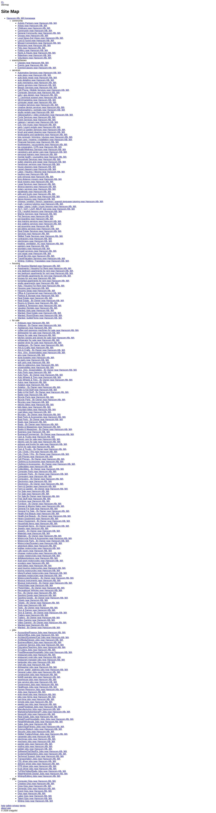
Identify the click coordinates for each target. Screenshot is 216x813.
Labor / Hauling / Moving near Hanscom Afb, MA (41, 172)
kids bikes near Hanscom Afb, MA (34, 407)
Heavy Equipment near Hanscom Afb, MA (38, 518)
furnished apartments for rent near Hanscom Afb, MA (43, 281)
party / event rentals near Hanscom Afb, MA (39, 127)
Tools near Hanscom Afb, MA (32, 605)
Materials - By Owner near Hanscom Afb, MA (39, 536)
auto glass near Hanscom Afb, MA (34, 75)
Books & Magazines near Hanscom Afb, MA (39, 427)
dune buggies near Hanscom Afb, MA (36, 357)
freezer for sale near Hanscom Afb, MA (37, 335)
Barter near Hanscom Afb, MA (32, 395)
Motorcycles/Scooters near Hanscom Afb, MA (40, 543)
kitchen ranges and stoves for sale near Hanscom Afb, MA (46, 338)
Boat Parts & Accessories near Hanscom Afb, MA (42, 417)
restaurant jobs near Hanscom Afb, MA (37, 655)
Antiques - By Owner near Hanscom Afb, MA (39, 325)
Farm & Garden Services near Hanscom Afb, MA (41, 130)
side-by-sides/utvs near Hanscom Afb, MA (38, 365)
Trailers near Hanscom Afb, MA (33, 615)
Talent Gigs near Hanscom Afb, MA (35, 798)
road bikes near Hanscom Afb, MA (34, 412)
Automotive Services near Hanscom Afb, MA (39, 73)
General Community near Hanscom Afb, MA (39, 33)
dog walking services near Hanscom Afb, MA (39, 224)
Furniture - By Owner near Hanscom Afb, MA (39, 504)
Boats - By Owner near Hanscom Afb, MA (38, 424)
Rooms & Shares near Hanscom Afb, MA (38, 303)
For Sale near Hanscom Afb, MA (33, 491)
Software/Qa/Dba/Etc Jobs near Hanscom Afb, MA (42, 751)
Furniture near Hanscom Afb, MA (34, 501)
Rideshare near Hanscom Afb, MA (34, 55)
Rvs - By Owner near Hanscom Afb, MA (37, 593)
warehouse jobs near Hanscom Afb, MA (37, 679)
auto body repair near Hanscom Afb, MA (37, 78)
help (3, 805)
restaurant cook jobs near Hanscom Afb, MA (39, 657)
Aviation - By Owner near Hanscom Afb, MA (39, 387)
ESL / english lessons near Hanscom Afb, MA (40, 211)
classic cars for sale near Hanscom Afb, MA (39, 439)
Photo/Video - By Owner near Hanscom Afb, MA (41, 588)
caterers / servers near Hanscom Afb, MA (38, 122)
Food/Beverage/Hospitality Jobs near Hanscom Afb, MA (45, 652)
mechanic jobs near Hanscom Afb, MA (36, 741)
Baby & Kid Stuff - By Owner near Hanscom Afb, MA (43, 392)
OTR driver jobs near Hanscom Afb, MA (37, 766)
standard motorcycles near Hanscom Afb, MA (40, 575)
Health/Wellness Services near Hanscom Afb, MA (42, 149)
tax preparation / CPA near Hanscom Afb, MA (40, 147)
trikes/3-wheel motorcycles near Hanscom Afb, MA (42, 573)
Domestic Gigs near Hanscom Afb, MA (36, 788)
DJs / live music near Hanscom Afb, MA (37, 125)
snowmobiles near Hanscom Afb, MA (36, 367)
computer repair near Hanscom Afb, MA (37, 102)
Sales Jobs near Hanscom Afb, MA (35, 724)
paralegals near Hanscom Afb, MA (34, 191)
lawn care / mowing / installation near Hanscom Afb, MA (45, 139)
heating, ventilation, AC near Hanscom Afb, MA (41, 243)
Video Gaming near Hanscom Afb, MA (36, 620)
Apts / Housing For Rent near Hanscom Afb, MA (41, 286)
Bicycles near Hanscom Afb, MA (33, 402)
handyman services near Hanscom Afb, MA (39, 164)
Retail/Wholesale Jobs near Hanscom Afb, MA (40, 722)
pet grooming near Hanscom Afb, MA (36, 226)
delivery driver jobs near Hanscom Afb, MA (38, 764)
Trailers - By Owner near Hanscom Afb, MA (39, 617)
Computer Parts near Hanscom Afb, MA (37, 471)
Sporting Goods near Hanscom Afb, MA (37, 595)
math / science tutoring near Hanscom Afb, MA (40, 204)
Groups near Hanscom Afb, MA (33, 35)
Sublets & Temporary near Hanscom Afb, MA (39, 305)
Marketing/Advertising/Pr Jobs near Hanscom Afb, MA (44, 712)
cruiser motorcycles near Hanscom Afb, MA (39, 556)
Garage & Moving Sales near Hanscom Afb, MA (41, 506)
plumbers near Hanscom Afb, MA (34, 248)
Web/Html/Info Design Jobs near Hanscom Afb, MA (43, 774)
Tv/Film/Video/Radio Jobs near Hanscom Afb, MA (42, 771)
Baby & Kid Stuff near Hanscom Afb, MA (37, 390)
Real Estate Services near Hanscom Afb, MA (39, 231)
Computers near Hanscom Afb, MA (35, 476)
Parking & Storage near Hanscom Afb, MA (38, 295)
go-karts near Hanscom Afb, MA (33, 360)
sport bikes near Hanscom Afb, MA (35, 565)
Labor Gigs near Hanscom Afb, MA (35, 796)
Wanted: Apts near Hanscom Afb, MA (36, 310)
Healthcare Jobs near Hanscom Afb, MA (37, 687)
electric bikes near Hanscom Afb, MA (36, 404)
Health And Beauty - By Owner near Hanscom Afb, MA (44, 516)
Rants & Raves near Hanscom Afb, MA (37, 53)
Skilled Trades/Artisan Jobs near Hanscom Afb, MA (43, 734)
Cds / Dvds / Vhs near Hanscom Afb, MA (37, 452)
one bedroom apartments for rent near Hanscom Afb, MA (45, 271)
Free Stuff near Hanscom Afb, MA (34, 499)
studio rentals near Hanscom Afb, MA (36, 112)
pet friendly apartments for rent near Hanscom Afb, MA (44, 276)
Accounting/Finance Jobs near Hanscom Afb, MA (42, 632)
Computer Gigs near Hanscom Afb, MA (37, 781)
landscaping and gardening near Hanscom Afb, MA (42, 134)
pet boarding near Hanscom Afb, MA (35, 219)
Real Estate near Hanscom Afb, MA (35, 298)
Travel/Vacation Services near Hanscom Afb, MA (41, 258)
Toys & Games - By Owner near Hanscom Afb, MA (42, 613)
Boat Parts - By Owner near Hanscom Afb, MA (40, 419)
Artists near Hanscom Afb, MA (32, 25)
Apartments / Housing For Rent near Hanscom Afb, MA (44, 268)
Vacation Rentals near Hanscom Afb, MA (37, 308)
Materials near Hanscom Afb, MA (34, 533)
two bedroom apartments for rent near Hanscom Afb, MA (45, 273)
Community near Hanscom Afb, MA (35, 30)
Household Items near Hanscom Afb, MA (37, 523)
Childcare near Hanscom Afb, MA (34, 28)
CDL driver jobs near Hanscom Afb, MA (37, 761)
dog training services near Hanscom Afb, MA (39, 221)
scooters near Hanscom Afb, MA (33, 563)
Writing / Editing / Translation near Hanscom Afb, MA (43, 261)
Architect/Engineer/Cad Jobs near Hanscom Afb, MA (43, 637)
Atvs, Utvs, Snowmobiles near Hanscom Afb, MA (41, 352)
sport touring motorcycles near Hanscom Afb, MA (42, 568)
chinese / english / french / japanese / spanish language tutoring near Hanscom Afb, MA (60, 201)
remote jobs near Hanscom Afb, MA (35, 702)
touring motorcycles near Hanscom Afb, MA (39, 570)
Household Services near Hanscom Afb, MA (39, 159)
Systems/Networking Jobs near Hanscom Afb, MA (42, 754)
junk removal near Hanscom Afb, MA (35, 177)
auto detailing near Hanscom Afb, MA (36, 80)
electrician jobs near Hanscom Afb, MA (37, 739)
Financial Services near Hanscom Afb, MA (38, 142)
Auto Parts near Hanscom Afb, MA (34, 372)
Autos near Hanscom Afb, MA (32, 382)
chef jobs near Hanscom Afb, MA (34, 665)
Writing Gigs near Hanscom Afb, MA (35, 801)
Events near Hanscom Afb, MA (33, 65)
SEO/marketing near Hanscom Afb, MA (37, 100)
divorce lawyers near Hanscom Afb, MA (37, 186)
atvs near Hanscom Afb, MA (31, 355)
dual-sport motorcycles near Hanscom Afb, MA (40, 561)
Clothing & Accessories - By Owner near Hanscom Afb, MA (46, 464)
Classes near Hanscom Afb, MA (33, 63)
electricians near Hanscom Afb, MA (35, 241)
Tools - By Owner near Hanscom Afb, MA (38, 608)
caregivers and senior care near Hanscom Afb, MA (42, 152)
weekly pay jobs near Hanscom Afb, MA (37, 704)
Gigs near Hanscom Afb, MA (31, 793)
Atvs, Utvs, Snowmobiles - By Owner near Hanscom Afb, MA (47, 370)
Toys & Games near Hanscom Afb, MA (36, 610)
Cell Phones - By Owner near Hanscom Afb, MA (41, 459)
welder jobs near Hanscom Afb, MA (35, 749)
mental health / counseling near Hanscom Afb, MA (42, 157)
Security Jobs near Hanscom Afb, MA (36, 731)
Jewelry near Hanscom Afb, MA (33, 528)
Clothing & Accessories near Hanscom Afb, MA (41, 461)
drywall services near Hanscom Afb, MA (37, 251)
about (4, 808)
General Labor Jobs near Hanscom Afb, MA (39, 672)
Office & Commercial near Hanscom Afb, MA (39, 293)
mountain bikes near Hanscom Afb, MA (37, 409)
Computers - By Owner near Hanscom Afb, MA (40, 479)
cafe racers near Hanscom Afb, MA (35, 551)
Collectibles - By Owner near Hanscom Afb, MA (41, 469)
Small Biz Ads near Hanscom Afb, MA (36, 256)
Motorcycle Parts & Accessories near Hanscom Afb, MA (45, 538)
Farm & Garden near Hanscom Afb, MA (37, 486)
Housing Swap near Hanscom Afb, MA (36, 291)
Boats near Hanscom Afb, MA (32, 422)
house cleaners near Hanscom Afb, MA (37, 167)
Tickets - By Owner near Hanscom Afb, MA (39, 603)
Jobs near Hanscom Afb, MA (32, 692)
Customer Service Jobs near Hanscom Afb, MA (41, 645)
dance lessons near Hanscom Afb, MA (36, 199)
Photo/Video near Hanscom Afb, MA (35, 585)
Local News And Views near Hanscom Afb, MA (40, 38)
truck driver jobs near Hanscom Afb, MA (37, 769)
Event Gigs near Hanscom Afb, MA (35, 791)
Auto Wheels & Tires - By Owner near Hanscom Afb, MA (45, 380)
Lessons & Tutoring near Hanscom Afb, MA (39, 196)
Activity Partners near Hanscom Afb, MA (37, 23)
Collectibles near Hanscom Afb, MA (35, 466)
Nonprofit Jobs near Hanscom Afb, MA (36, 714)
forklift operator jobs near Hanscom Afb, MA (39, 677)
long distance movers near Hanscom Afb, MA (40, 179)
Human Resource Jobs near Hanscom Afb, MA (40, 689)
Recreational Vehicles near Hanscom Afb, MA (40, 590)
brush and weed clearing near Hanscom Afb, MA (41, 132)
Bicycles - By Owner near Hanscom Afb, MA (39, 414)
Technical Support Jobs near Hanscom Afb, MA (41, 756)
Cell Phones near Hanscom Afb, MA (35, 456)
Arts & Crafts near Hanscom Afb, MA (35, 348)
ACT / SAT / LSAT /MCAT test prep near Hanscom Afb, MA (46, 209)
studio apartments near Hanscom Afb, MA (38, 283)
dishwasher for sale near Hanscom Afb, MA (39, 333)
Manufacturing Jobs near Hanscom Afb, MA (39, 709)
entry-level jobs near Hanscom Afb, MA (37, 694)
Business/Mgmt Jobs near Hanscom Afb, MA (39, 642)
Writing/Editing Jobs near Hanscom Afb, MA (39, 776)
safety (9, 805)
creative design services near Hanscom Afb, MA (41, 107)
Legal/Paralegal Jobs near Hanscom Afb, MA (39, 707)
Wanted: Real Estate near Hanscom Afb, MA (39, 313)
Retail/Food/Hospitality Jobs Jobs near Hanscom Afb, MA (46, 719)
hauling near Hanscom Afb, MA (33, 174)
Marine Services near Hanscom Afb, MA (37, 214)
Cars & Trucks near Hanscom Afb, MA (36, 437)
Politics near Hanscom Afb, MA (33, 50)
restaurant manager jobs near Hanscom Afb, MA (41, 660)
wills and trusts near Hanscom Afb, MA (36, 194)
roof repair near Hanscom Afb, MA (34, 253)
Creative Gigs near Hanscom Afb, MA (36, 783)
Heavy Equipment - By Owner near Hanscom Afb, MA (44, 521)
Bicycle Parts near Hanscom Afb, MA (36, 397)
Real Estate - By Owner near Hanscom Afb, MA (41, 300)
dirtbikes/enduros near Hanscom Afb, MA (38, 558)
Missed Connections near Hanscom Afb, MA (39, 43)
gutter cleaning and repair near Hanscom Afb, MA (42, 162)
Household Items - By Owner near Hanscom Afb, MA (43, 526)
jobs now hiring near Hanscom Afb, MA (37, 697)
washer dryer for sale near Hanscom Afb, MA (39, 343)
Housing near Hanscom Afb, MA (33, 288)
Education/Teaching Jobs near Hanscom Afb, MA (41, 647)
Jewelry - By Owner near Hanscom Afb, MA (39, 531)
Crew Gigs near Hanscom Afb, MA (34, 786)
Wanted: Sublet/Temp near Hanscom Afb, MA (40, 318)
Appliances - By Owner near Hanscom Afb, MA (40, 345)
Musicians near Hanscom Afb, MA (34, 45)
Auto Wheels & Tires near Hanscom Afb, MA (39, 377)
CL (2, 2)
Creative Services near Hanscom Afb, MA (38, 105)
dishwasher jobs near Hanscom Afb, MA (37, 667)
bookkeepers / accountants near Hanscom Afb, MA (42, 144)
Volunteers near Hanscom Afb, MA (34, 58)
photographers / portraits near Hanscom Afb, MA (41, 110)
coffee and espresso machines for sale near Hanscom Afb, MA (48, 330)
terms (22, 805)
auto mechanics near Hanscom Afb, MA (37, 82)
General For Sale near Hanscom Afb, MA (38, 509)
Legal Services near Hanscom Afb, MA (36, 184)
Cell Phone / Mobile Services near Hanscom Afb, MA (43, 90)
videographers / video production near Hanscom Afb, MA (45, 115)
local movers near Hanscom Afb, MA (35, 182)
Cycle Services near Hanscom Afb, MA (37, 117)
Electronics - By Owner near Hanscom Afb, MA (40, 484)
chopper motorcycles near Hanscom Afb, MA (39, 553)
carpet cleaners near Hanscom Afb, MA (37, 169)
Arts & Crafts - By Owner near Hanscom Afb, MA (41, 350)
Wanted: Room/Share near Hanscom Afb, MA (40, 315)
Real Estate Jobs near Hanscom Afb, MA (38, 717)
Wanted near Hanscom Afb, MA (33, 625)
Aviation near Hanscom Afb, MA (33, 385)
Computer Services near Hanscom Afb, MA (39, 92)
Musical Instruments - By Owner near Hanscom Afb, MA (45, 583)
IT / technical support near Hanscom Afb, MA (39, 97)
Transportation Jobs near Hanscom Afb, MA (39, 759)
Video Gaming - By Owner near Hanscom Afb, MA (42, 622)
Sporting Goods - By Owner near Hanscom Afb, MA (43, 598)
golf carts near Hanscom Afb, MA (34, 362)
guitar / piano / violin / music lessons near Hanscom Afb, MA (47, 206)
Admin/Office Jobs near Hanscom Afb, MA (38, 635)
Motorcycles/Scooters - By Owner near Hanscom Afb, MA (46, 578)
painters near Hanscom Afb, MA (33, 246)
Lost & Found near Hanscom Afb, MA (36, 40)
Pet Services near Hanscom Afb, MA (35, 216)
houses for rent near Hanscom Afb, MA (37, 278)
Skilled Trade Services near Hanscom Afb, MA (40, 236)
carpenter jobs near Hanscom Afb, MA (36, 736)
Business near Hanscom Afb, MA (34, 432)
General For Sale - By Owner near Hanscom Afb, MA (43, 511)
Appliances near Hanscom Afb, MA (35, 328)
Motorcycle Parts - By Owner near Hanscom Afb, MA (43, 541)
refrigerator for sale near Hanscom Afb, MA (39, 340)
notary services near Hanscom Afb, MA (37, 189)
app (9, 808)
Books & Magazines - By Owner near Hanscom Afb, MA (45, 429)
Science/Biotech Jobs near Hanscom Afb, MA (40, 729)
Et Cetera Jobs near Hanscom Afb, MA (37, 650)
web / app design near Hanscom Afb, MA (38, 95)
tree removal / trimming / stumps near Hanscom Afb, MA (45, 137)
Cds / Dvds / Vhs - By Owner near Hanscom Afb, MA (43, 454)
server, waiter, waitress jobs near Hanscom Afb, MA (43, 670)
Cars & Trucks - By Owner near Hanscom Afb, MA (42, 449)
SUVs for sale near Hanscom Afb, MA (36, 447)
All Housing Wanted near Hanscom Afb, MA (39, 266)
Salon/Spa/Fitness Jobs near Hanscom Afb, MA (41, 726)
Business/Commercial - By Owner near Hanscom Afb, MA (46, 434)
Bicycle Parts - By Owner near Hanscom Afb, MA (41, 400)
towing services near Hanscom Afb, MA (37, 85)
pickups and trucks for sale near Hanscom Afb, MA (42, 444)
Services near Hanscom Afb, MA (33, 234)
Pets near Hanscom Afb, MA (31, 48)
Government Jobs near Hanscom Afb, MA (38, 684)
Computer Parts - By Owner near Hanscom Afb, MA (43, 474)
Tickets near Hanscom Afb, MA (33, 600)
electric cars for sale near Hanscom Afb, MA (39, 442)
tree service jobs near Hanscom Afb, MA (37, 682)
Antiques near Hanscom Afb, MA (33, 323)
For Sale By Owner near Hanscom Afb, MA (39, 496)
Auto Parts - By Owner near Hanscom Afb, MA (40, 375)
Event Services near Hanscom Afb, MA (37, 120)
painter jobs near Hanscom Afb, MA (35, 744)
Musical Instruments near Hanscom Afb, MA (39, 580)
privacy (15, 805)
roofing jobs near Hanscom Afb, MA (35, 746)
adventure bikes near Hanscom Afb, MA (37, 546)
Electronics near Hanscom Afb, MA (35, 481)
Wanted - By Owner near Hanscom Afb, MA (39, 627)
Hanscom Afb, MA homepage (21, 18)
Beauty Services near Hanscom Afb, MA (37, 87)
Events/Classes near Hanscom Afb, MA (37, 68)
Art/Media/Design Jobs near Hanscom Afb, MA (40, 640)
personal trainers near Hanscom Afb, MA (37, 154)
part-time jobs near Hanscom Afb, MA (36, 699)
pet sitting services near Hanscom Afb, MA (38, 229)
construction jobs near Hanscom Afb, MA (37, 674)
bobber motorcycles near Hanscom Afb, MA (39, 548)
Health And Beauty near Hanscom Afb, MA (38, 513)
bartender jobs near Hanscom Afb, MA (36, 662)
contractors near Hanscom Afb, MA (35, 239)
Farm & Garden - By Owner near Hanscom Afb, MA (43, 489)
